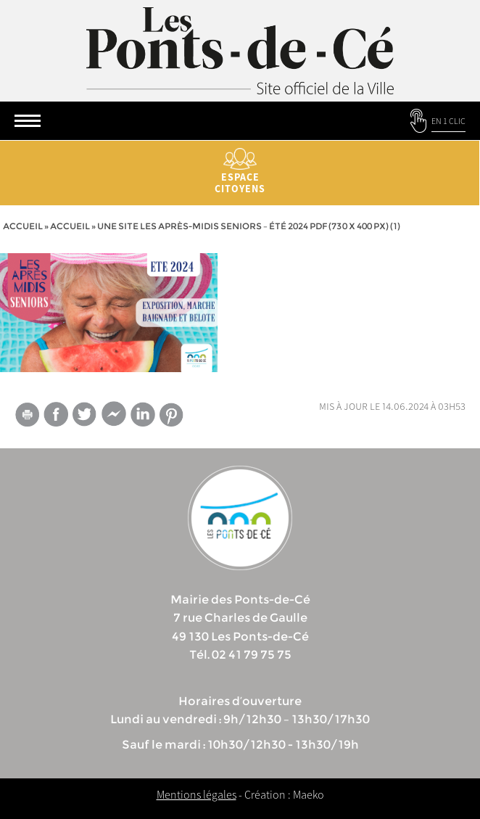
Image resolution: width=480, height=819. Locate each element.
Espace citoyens (240, 171)
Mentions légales (196, 794)
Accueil (23, 226)
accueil (70, 226)
